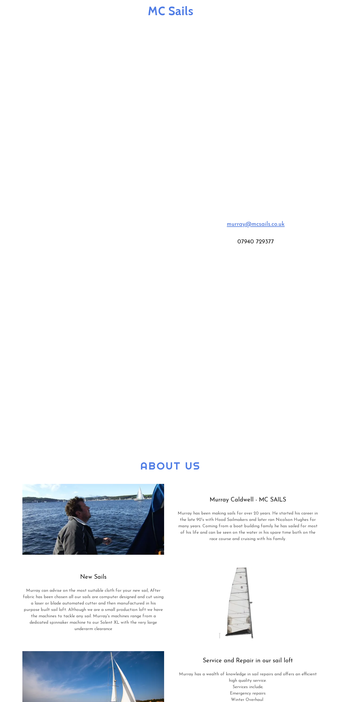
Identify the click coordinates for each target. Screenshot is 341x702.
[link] (170, 14)
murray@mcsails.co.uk (256, 224)
